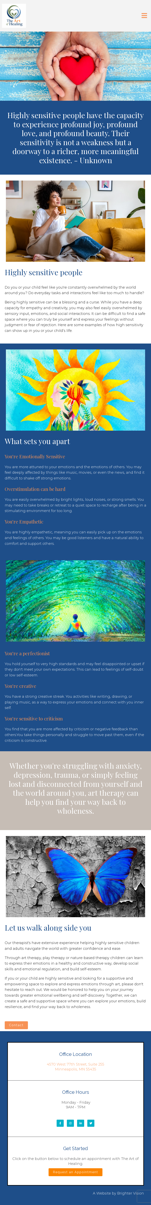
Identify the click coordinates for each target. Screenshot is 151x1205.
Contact (16, 1025)
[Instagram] (70, 1123)
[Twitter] (90, 1123)
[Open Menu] (144, 15)
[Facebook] (60, 1123)
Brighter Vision (130, 1193)
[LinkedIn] (80, 1123)
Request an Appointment (75, 1172)
